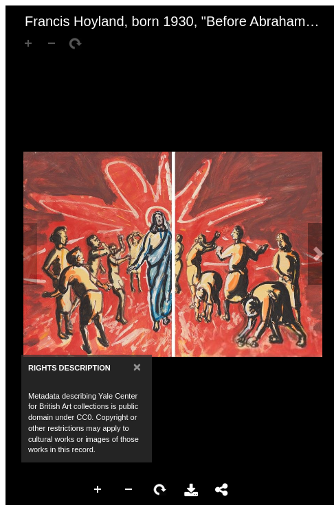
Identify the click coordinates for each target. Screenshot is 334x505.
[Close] (137, 366)
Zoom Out (129, 490)
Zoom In (98, 490)
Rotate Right (160, 490)
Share (222, 490)
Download (191, 490)
